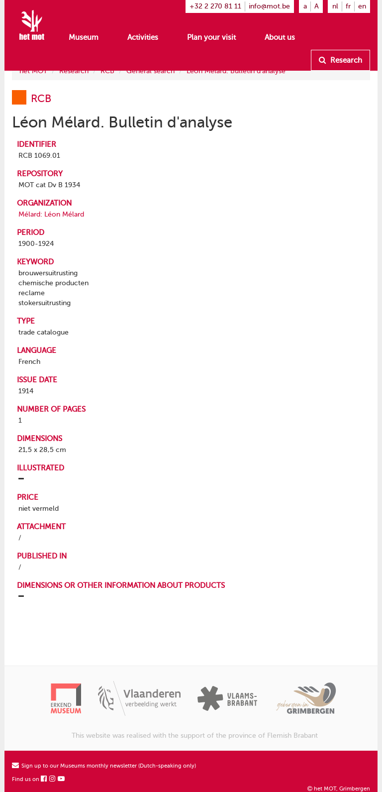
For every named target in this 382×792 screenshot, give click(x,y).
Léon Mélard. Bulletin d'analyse (236, 71)
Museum (83, 37)
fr (348, 6)
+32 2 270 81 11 (215, 6)
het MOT (33, 71)
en (362, 6)
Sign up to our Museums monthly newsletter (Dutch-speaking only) (104, 766)
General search (150, 71)
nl (335, 6)
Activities (142, 37)
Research (340, 60)
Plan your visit (211, 37)
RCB (107, 71)
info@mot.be (269, 6)
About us (280, 37)
